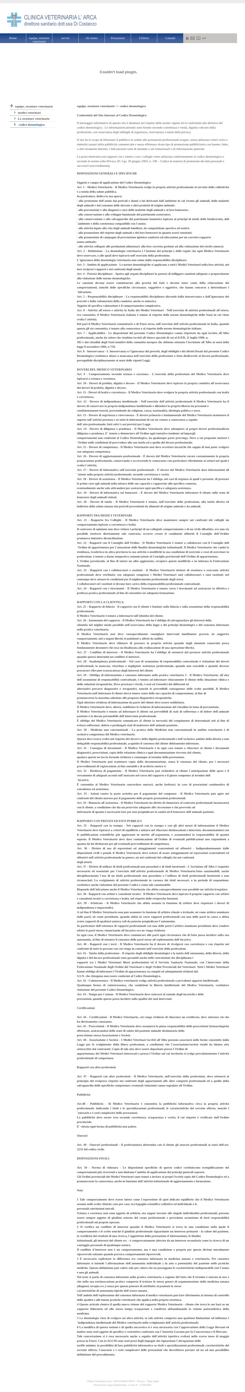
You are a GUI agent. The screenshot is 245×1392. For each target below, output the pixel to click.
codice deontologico (29, 124)
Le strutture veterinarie (32, 118)
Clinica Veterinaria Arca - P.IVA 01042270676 (110, 1381)
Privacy (141, 1381)
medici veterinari (27, 112)
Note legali (153, 1381)
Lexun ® (132, 1384)
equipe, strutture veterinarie (31, 106)
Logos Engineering (116, 1384)
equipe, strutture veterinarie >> (98, 106)
